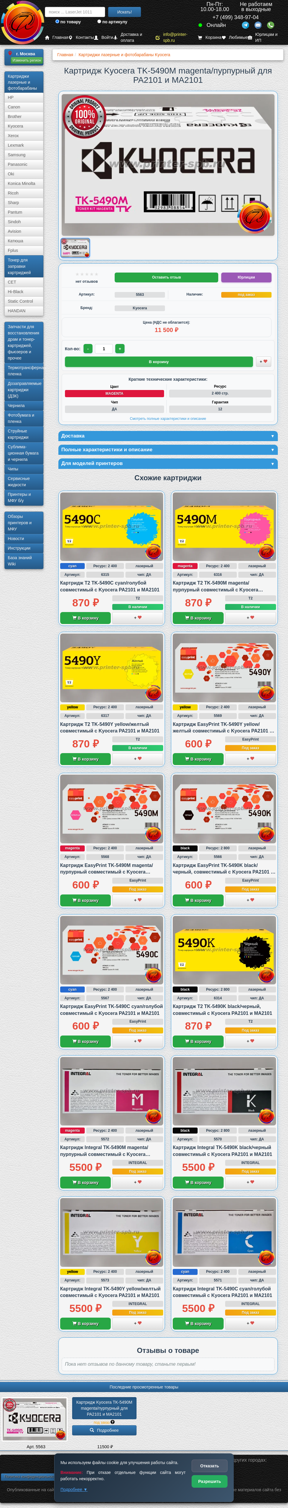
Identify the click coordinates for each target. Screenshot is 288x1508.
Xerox (13, 135)
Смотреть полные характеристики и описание (168, 418)
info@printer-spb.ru (171, 37)
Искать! (124, 12)
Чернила (16, 405)
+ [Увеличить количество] (120, 348)
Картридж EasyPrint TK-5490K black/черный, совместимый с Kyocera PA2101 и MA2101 (223, 873)
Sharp (13, 202)
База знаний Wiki (20, 560)
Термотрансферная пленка (25, 370)
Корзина (209, 37)
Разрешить (209, 1481)
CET (12, 282)
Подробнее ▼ (73, 1489)
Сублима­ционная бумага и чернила (23, 453)
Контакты (81, 37)
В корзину (85, 619)
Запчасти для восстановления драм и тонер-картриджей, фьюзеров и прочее (23, 342)
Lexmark (16, 145)
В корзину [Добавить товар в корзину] (159, 361)
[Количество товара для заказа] (104, 349)
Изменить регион (27, 60)
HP (10, 97)
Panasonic (17, 164)
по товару (68, 21)
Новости (16, 538)
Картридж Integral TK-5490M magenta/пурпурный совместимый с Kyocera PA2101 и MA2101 (104, 1155)
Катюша (15, 240)
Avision (14, 231)
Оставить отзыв (166, 277)
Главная (56, 37)
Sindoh (14, 221)
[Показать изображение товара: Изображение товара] (75, 247)
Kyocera (15, 126)
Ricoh (13, 193)
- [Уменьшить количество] (88, 348)
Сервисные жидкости (19, 481)
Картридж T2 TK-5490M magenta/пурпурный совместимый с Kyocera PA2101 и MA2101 (215, 591)
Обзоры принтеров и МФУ (20, 522)
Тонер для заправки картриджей (19, 266)
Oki (11, 174)
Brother (15, 116)
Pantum (15, 212)
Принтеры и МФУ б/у (19, 497)
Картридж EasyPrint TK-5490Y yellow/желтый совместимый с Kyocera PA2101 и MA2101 (222, 732)
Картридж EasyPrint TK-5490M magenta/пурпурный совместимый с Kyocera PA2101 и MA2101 (106, 873)
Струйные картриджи (18, 434)
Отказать (209, 1465)
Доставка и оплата (127, 37)
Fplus (13, 250)
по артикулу (112, 21)
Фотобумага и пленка (21, 418)
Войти (103, 37)
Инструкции (19, 548)
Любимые (235, 37)
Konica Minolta (21, 183)
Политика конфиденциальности (30, 1477)
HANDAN (16, 310)
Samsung (16, 154)
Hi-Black (15, 291)
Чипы (13, 469)
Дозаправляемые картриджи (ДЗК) (25, 389)
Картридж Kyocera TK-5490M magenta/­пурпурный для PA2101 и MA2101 (105, 1409)
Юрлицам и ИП (263, 37)
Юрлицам (246, 277)
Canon (14, 107)
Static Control (20, 301)
